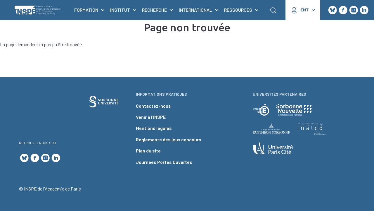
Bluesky (332, 10)
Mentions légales (154, 128)
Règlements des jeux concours (168, 139)
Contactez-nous (153, 106)
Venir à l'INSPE (151, 117)
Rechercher (273, 10)
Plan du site (148, 150)
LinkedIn (364, 10)
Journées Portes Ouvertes (164, 162)
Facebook (343, 10)
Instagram (353, 10)
